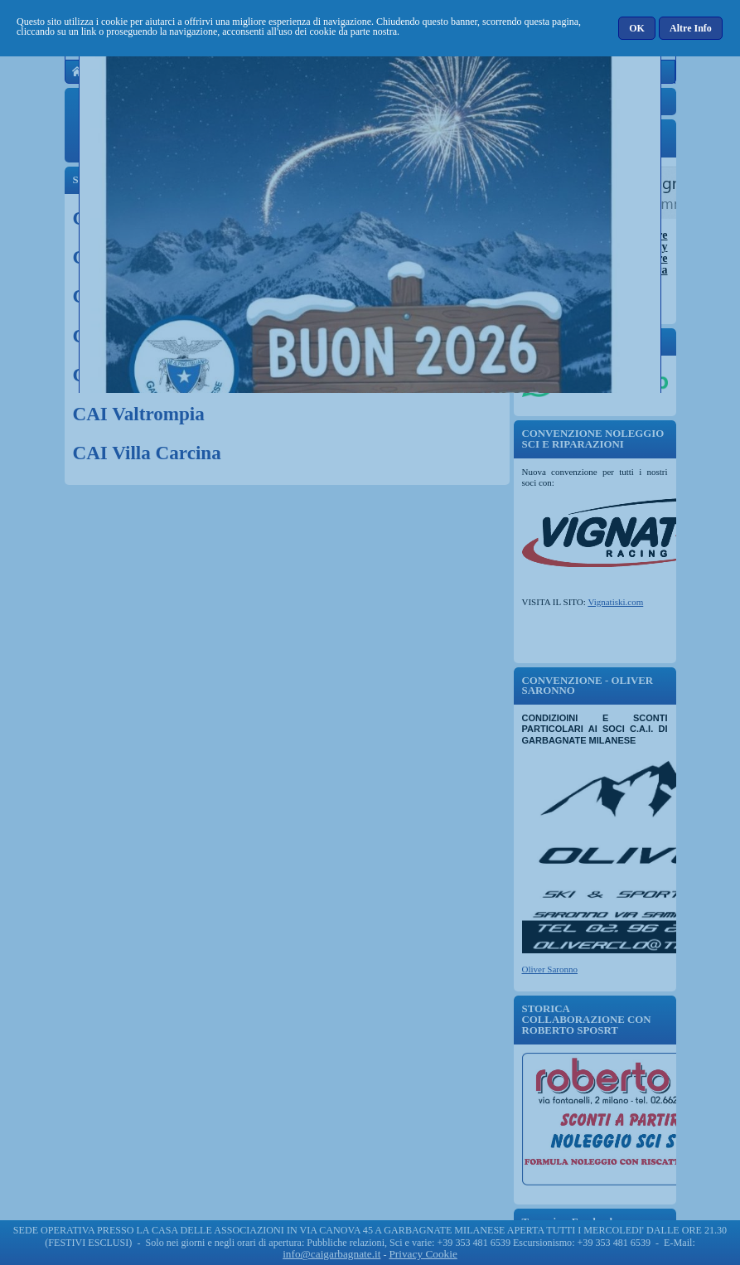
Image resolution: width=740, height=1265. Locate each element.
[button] (637, 28)
